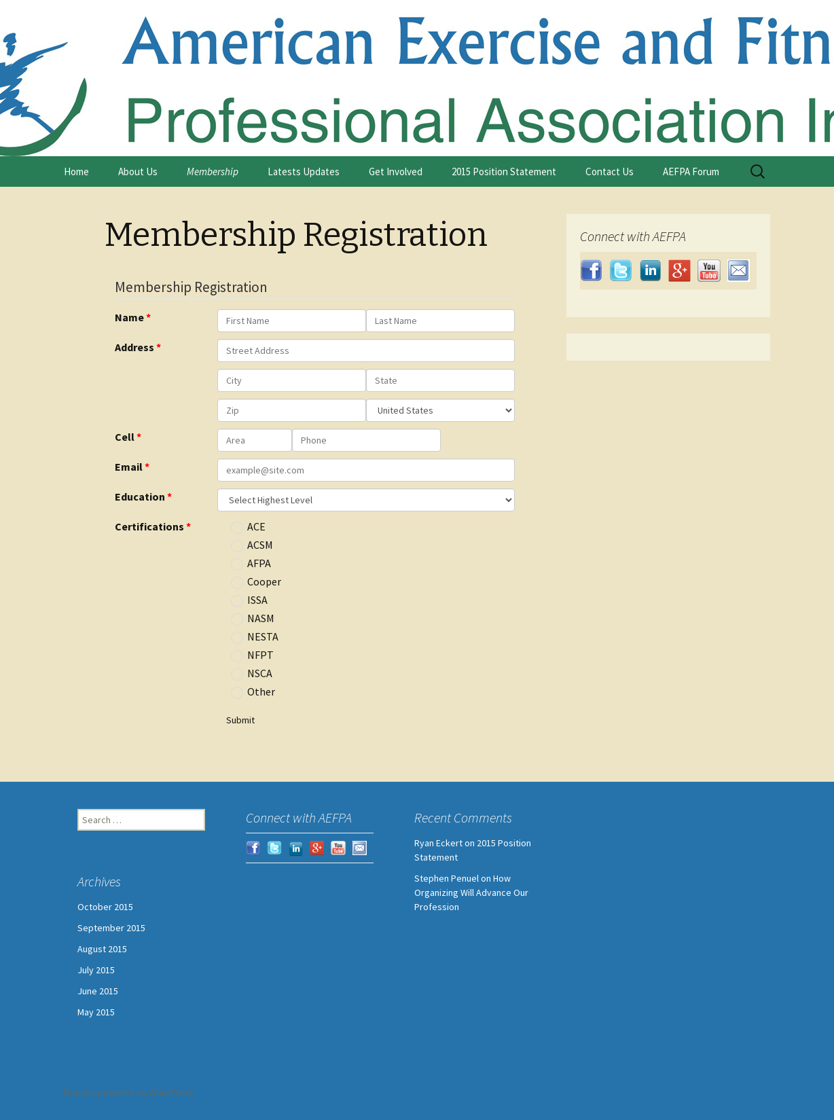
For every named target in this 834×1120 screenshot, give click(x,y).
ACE (248, 527)
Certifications (149, 526)
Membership (212, 171)
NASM (252, 618)
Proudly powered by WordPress (129, 1092)
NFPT (252, 655)
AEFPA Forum (691, 171)
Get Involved (395, 171)
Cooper (256, 582)
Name (129, 317)
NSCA (251, 673)
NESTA (254, 637)
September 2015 (111, 928)
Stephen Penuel (446, 878)
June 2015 (97, 991)
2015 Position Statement (504, 171)
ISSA (249, 600)
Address (134, 347)
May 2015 (96, 1012)
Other (253, 692)
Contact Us (609, 171)
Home (76, 171)
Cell (124, 437)
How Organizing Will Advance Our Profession (471, 892)
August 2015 (102, 949)
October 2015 (105, 907)
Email (129, 466)
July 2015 (96, 970)
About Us (138, 171)
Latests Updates (304, 171)
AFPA (251, 563)
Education (140, 496)
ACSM (252, 545)
